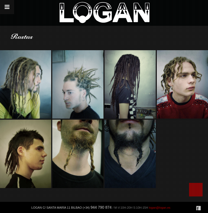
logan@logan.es (159, 207)
